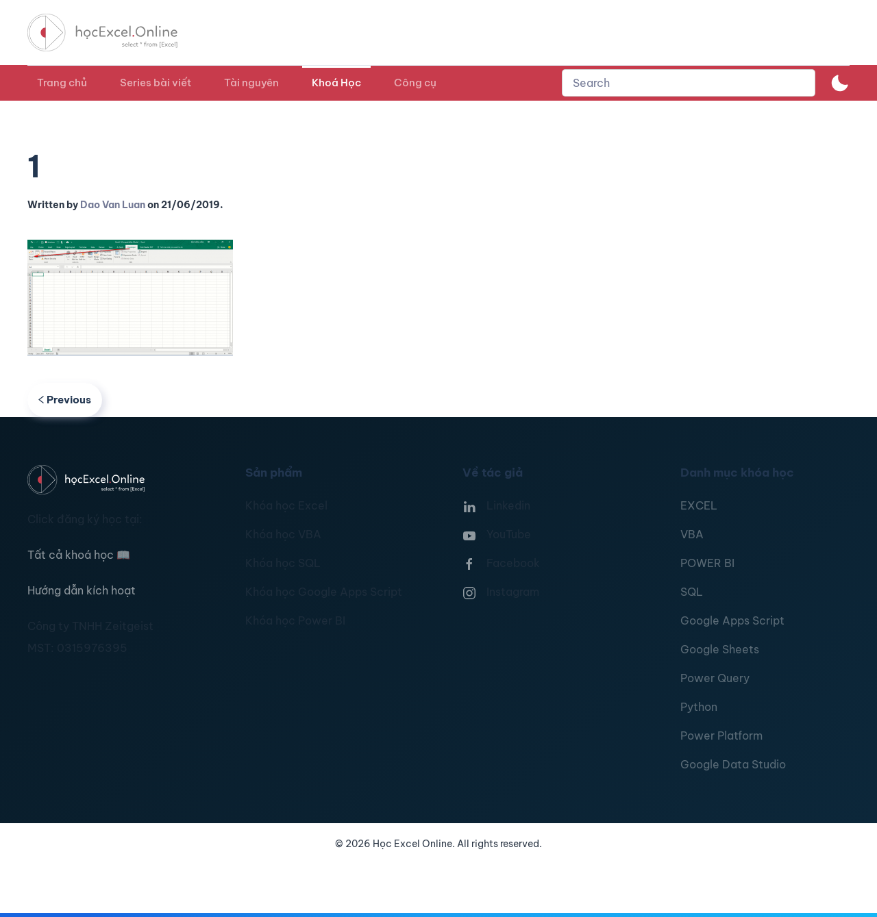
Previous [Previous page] (64, 399)
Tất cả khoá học (78, 555)
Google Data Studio (733, 764)
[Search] (688, 83)
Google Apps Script (732, 620)
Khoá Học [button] (336, 82)
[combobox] (688, 83)
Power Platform (721, 735)
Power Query (715, 678)
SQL (691, 592)
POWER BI (707, 563)
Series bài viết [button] (155, 82)
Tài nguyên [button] (251, 82)
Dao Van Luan (112, 205)
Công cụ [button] (415, 82)
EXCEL (698, 505)
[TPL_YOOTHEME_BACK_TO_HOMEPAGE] (115, 32)
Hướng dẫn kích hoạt (81, 590)
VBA (692, 534)
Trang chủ (62, 82)
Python (698, 707)
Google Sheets (719, 649)
